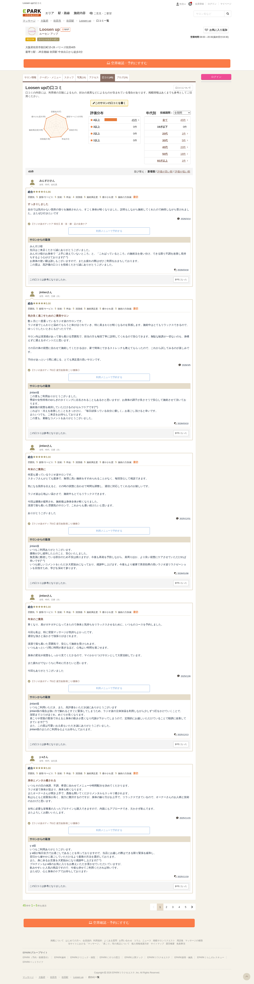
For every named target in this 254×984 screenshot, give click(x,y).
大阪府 (44, 20)
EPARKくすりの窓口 (110, 957)
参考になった (181, 279)
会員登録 (199, 4)
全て (165, 120)
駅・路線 (64, 13)
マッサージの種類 (194, 940)
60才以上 (162, 160)
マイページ (225, 4)
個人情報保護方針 (140, 943)
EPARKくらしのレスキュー (210, 957)
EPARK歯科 (60, 957)
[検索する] (227, 14)
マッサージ (29, 20)
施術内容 (79, 13)
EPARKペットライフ (33, 962)
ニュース (146, 940)
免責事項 (180, 943)
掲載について (57, 940)
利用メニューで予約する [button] (109, 231)
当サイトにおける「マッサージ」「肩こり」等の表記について (99, 943)
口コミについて (183, 87)
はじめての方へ (73, 940)
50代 (165, 153)
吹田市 (57, 20)
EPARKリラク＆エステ (32, 12)
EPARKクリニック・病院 (82, 957)
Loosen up (85, 20)
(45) (107, 77)
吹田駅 (70, 20)
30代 (165, 140)
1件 (185, 133)
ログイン (212, 4)
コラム (137, 940)
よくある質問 (110, 940)
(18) (81, 77)
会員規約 (87, 940)
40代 (165, 147)
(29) (122, 77)
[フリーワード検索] (209, 14)
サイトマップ (157, 943)
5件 (185, 140)
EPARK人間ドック (134, 957)
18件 (184, 153)
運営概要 (170, 943)
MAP (65, 29)
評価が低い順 (182, 171)
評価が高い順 (165, 171)
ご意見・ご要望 (100, 13)
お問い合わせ (125, 940)
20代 (165, 133)
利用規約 (97, 940)
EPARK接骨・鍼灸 (183, 957)
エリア (49, 13)
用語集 (180, 940)
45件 (184, 120)
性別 (183, 4)
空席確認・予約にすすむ (127, 63)
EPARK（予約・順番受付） (36, 957)
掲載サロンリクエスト (164, 940)
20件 (184, 147)
